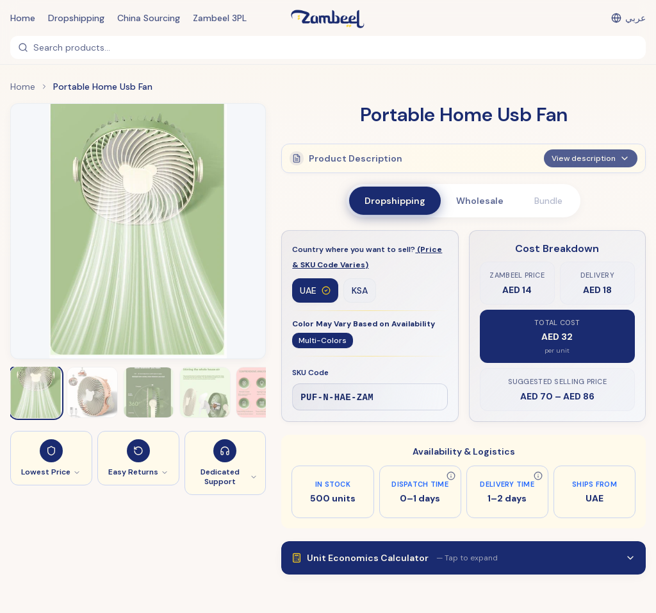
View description (591, 163)
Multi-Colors (323, 341)
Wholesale (480, 200)
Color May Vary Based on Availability (363, 324)
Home (22, 18)
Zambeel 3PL (220, 18)
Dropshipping (76, 18)
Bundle (548, 200)
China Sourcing (148, 18)
